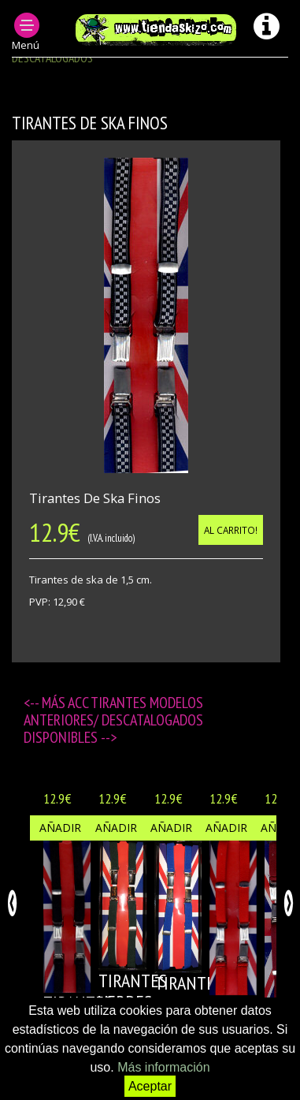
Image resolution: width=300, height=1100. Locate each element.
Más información (163, 1067)
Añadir (60, 827)
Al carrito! (230, 530)
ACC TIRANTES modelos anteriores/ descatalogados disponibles (113, 720)
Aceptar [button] (150, 1086)
